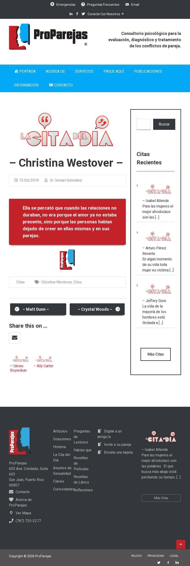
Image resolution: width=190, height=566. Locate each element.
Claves (58, 481)
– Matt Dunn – (32, 309)
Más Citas (155, 354)
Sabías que (83, 450)
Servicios (84, 71)
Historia (59, 447)
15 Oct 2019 (26, 180)
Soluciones (62, 439)
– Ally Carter (43, 366)
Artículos (60, 431)
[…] (178, 477)
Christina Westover (56, 282)
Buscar (164, 124)
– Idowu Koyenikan (18, 368)
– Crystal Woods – (99, 309)
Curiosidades (64, 489)
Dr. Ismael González (63, 180)
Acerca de (55, 71)
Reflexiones (83, 490)
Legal (174, 555)
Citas (20, 282)
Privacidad (155, 555)
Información (26, 85)
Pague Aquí (114, 71)
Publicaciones (148, 71)
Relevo (136, 555)
